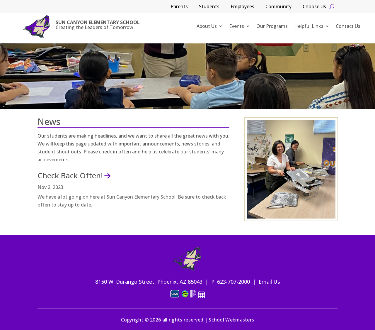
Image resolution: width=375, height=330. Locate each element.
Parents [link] (179, 7)
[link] (36, 26)
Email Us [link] (269, 281)
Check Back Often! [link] (70, 175)
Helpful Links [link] (308, 26)
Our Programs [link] (272, 26)
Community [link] (278, 7)
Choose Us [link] (314, 7)
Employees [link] (242, 7)
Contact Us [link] (348, 26)
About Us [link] (207, 26)
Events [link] (236, 26)
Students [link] (209, 7)
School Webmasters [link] (231, 320)
